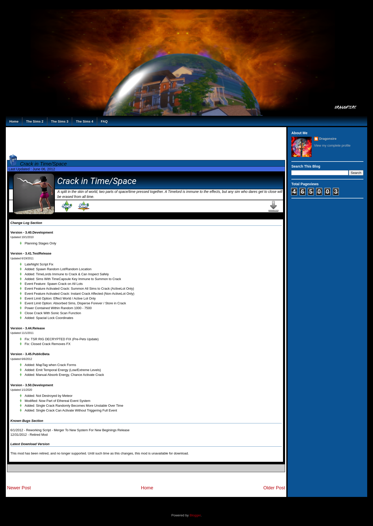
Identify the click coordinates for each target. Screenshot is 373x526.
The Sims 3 (59, 121)
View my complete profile (332, 145)
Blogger (195, 515)
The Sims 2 (34, 121)
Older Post (274, 487)
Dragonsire (328, 139)
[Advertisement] (146, 139)
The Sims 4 (84, 121)
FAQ (104, 121)
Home (13, 121)
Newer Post (19, 487)
